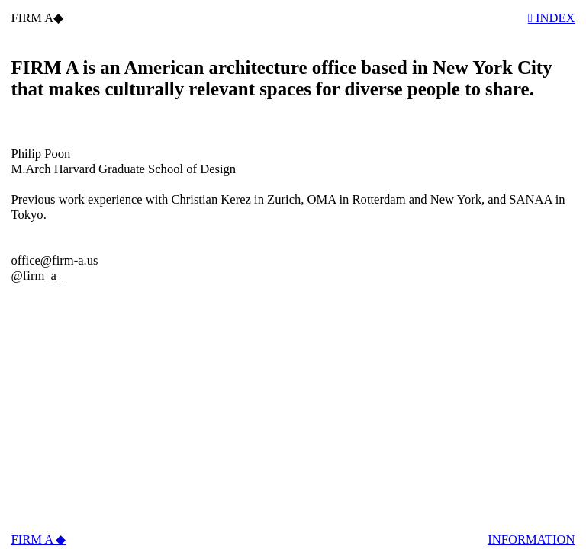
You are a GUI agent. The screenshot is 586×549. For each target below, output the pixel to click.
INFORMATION (531, 539)
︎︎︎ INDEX (551, 18)
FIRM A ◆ (38, 539)
